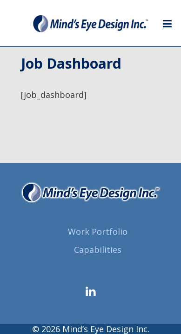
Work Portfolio (97, 231)
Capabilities (97, 249)
